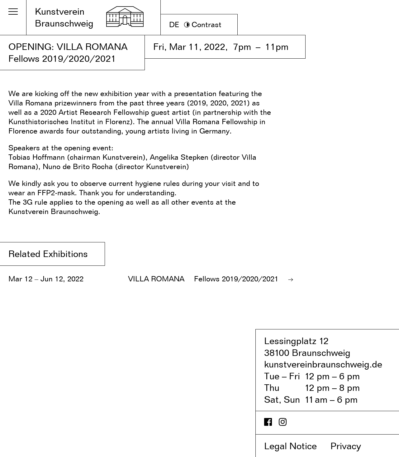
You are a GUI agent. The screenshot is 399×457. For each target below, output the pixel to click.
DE (174, 24)
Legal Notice (296, 445)
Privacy (352, 445)
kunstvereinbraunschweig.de (323, 364)
